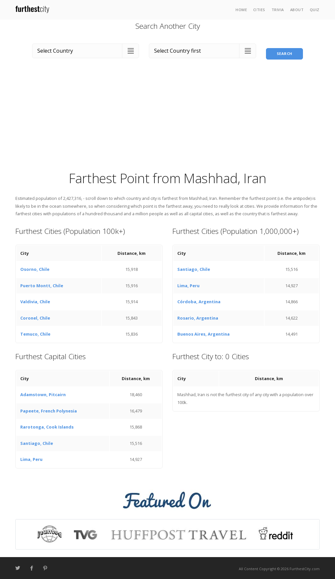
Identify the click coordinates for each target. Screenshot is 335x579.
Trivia (278, 9)
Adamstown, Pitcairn (43, 393)
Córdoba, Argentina (198, 300)
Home (241, 9)
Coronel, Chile (35, 316)
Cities (259, 9)
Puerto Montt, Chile (41, 284)
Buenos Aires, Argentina (203, 333)
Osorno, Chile (34, 268)
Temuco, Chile (35, 333)
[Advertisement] (167, 119)
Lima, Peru (188, 284)
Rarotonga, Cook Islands (47, 426)
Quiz (315, 9)
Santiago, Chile (193, 268)
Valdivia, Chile (35, 300)
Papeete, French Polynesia (48, 409)
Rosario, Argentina (197, 316)
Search (284, 49)
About (297, 9)
